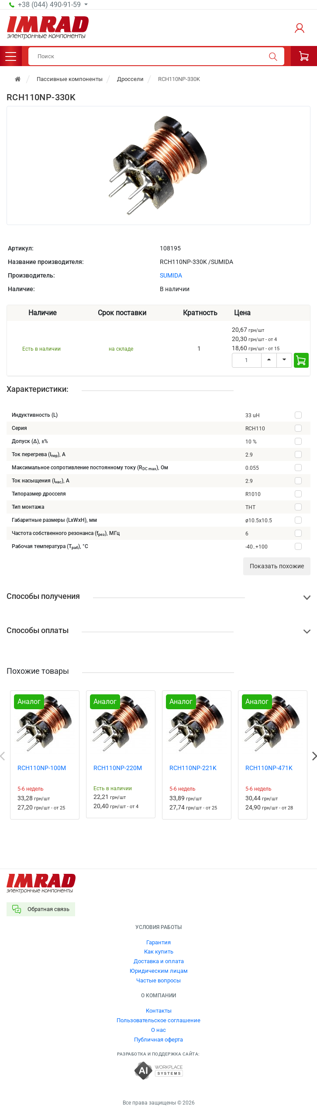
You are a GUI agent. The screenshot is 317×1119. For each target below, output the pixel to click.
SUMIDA (171, 275)
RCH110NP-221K (193, 767)
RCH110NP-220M (117, 767)
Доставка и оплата (159, 961)
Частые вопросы (158, 980)
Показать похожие (277, 566)
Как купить (158, 951)
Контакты (159, 1010)
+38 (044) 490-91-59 (50, 5)
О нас (158, 1030)
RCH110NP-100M (41, 767)
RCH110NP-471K (269, 767)
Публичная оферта (158, 1039)
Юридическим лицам (159, 971)
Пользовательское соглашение (158, 1020)
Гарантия (158, 942)
